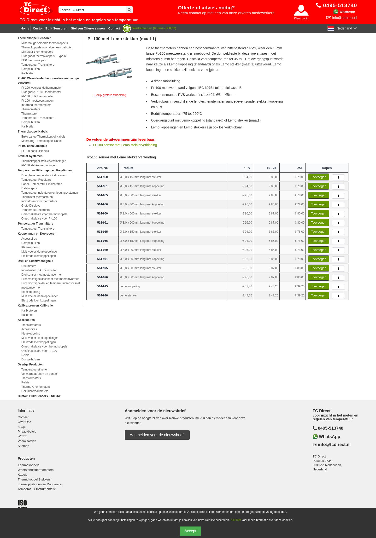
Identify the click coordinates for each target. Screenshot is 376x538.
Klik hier (236, 520)
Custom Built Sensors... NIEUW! (40, 396)
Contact (114, 28)
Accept (190, 531)
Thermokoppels (28, 465)
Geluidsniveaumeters (34, 391)
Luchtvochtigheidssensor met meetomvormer (50, 279)
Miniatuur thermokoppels (37, 51)
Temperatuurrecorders (35, 210)
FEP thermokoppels (34, 60)
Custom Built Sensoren (50, 28)
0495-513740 (330, 428)
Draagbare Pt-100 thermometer (41, 92)
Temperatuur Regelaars (36, 179)
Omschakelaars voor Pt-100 (39, 218)
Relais (25, 355)
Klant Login (301, 18)
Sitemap (23, 446)
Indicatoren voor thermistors (39, 201)
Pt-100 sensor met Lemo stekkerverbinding (125, 145)
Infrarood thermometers (36, 105)
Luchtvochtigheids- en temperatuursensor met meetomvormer (50, 285)
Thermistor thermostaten (37, 197)
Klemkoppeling (30, 247)
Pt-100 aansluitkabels (35, 151)
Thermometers (30, 109)
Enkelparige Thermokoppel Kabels (43, 136)
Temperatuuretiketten (34, 369)
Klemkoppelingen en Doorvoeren (40, 484)
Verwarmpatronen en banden (40, 374)
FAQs (22, 426)
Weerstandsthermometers (35, 470)
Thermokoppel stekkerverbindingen (43, 161)
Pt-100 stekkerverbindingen (38, 165)
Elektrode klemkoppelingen (38, 256)
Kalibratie (27, 73)
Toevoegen (318, 177)
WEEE (22, 436)
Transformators (31, 325)
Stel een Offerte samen (88, 28)
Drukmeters (28, 266)
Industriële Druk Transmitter (39, 270)
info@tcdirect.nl (344, 18)
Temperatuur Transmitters (37, 64)
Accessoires (29, 238)
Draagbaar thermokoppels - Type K (43, 56)
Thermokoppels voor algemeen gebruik (46, 47)
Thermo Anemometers (35, 386)
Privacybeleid (27, 431)
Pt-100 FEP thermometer (37, 96)
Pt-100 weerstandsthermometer (41, 87)
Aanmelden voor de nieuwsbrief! (157, 435)
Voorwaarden (27, 441)
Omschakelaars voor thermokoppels (44, 214)
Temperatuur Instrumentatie (37, 489)
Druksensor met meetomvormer (41, 274)
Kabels (22, 474)
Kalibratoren (29, 310)
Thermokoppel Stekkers (34, 479)
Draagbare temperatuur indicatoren (43, 175)
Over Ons (24, 422)
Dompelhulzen (30, 69)
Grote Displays (30, 205)
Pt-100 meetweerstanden (37, 100)
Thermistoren (29, 113)
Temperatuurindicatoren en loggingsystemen (49, 192)
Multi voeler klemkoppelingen (40, 251)
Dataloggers (29, 188)
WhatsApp (347, 11)
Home (25, 28)
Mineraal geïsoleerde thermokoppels (44, 43)
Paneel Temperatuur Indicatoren (41, 184)
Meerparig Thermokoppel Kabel (41, 141)
